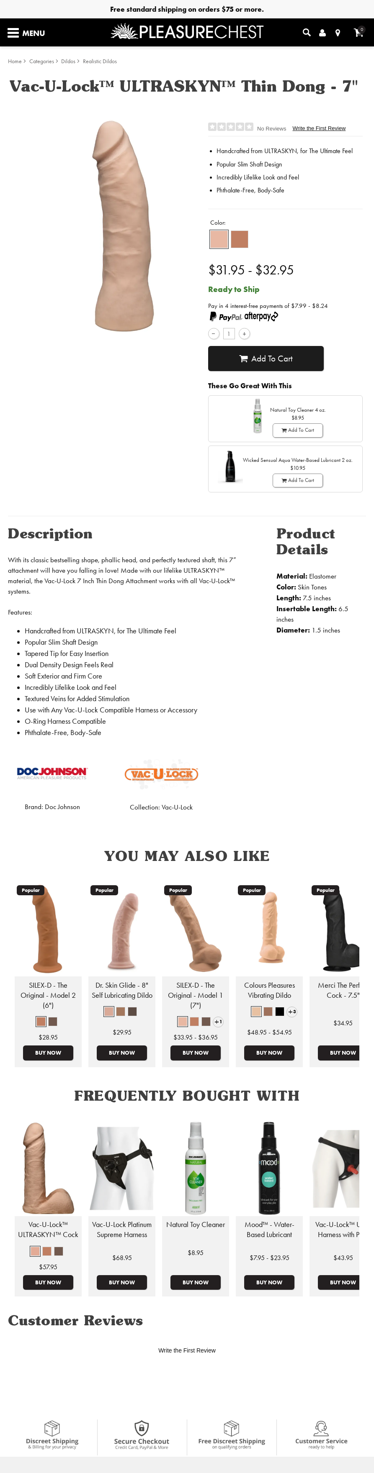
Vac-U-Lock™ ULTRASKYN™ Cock (48, 1229)
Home (15, 61)
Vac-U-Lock (177, 807)
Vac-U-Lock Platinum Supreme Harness (122, 1229)
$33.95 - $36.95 (195, 1037)
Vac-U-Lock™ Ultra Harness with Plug (343, 1229)
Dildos (68, 61)
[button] (219, 239)
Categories (41, 61)
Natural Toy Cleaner (195, 1224)
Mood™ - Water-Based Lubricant (269, 1229)
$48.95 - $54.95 (269, 1032)
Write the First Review (319, 128)
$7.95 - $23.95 (269, 1258)
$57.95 (48, 1267)
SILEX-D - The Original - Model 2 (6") (48, 995)
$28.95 (48, 1037)
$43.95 (343, 1258)
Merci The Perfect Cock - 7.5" (343, 990)
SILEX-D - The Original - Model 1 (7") (195, 995)
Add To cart (265, 358)
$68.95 (122, 1258)
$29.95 (122, 1032)
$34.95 (343, 1023)
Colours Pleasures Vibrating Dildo (269, 990)
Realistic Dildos (100, 61)
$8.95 (196, 1253)
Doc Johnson (62, 807)
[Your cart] (358, 32)
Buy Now (48, 1052)
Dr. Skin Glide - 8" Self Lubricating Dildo (122, 990)
